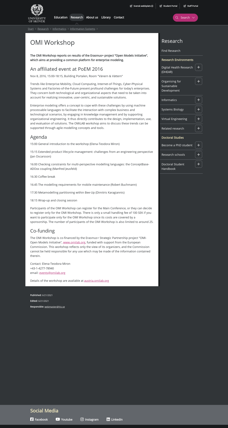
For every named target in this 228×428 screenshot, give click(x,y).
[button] (198, 67)
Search (185, 17)
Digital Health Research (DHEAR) (177, 69)
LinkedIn (115, 419)
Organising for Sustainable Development (171, 85)
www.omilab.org (74, 242)
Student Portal (168, 5)
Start (31, 29)
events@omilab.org (52, 273)
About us (92, 17)
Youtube (64, 419)
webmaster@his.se (55, 306)
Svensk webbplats (141, 5)
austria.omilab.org (96, 281)
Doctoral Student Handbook (173, 166)
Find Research (171, 51)
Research (77, 17)
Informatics (59, 29)
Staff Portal (191, 5)
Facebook (39, 419)
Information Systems (82, 29)
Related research (173, 128)
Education (60, 17)
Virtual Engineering (174, 119)
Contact (119, 17)
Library (106, 17)
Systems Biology (173, 109)
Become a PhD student (177, 145)
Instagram (89, 419)
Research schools (173, 155)
